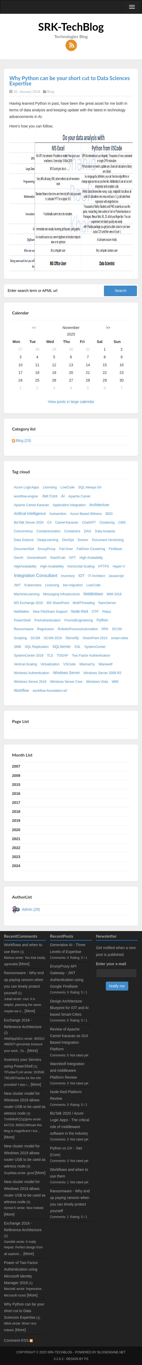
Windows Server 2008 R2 (102, 673)
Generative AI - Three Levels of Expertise (67, 948)
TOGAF (62, 655)
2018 (16, 811)
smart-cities (119, 638)
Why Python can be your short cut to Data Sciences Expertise (69, 80)
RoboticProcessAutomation (78, 629)
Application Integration (69, 505)
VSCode (69, 664)
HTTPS (103, 566)
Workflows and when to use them (69, 1172)
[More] (24, 964)
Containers (72, 531)
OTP (95, 611)
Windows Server (66, 673)
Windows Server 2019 (30, 682)
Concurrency (23, 531)
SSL (78, 647)
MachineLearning (26, 594)
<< (34, 328)
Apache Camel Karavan (31, 505)
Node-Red (79, 611)
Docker (83, 540)
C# (49, 522)
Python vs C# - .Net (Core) (66, 1151)
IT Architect (96, 576)
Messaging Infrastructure (61, 594)
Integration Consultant (35, 575)
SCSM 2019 (53, 638)
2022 (16, 848)
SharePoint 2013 (95, 638)
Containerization (48, 531)
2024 (16, 866)
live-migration (73, 585)
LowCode (68, 487)
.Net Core (49, 496)
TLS (50, 655)
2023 (16, 857)
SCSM (35, 638)
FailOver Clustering (91, 549)
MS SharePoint (58, 603)
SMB (17, 647)
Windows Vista (97, 682)
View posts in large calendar (71, 402)
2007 (16, 766)
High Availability (91, 558)
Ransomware (23, 629)
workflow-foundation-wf (50, 691)
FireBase (115, 549)
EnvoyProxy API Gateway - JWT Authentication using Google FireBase (66, 976)
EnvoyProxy (47, 549)
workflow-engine (26, 496)
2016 (16, 793)
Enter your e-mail (111, 964)
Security (72, 638)
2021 (16, 839)
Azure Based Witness (86, 514)
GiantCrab (57, 558)
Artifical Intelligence (30, 513)
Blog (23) (23, 440)
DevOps (68, 540)
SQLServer (61, 646)
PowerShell (22, 620)
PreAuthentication (47, 620)
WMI (115, 682)
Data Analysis (105, 531)
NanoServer (107, 603)
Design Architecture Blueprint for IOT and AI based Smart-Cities (69, 1007)
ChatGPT (89, 522)
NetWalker (21, 611)
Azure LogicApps (26, 487)
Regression (45, 629)
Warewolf (105, 664)
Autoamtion (57, 514)
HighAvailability (25, 566)
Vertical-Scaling (25, 664)
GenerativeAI (37, 558)
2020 (16, 830)
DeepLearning (47, 540)
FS (86, 1359)
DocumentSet (24, 549)
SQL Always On (90, 487)
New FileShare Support (50, 611)
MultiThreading (84, 603)
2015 (16, 784)
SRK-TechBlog (71, 26)
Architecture (99, 505)
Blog (50, 92)
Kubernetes (32, 585)
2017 (16, 802)
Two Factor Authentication (91, 655)
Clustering (107, 522)
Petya (106, 611)
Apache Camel (79, 496)
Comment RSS (18, 1340)
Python (102, 620)
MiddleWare (93, 594)
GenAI (18, 558)
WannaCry (87, 664)
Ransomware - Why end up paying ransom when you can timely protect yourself (70, 1201)
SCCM (117, 629)
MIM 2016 (114, 594)
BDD (109, 514)
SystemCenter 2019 (28, 655)
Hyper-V (119, 566)
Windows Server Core (66, 682)
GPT (72, 558)
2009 (16, 775)
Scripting (20, 638)
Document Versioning (108, 540)
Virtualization (49, 664)
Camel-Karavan (67, 522)
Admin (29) (31, 909)
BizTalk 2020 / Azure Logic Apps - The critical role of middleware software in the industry (69, 1123)
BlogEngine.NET (112, 1352)
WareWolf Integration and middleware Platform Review (67, 1070)
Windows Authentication (31, 673)
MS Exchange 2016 (28, 603)
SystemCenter (95, 647)
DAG (87, 531)
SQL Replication (37, 647)
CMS (122, 522)
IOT (81, 576)
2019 (16, 820)
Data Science (24, 540)
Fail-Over (66, 549)
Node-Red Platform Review (66, 1095)
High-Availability (52, 566)
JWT (17, 585)
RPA (105, 629)
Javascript (116, 576)
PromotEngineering (79, 620)
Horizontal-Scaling (80, 566)
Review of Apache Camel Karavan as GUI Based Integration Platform (69, 1039)
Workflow (21, 690)
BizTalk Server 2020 (28, 522)
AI (63, 496)
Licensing (50, 487)
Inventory (68, 576)
